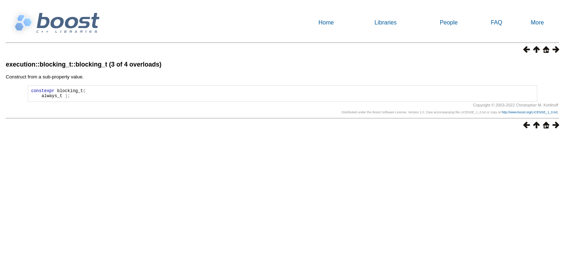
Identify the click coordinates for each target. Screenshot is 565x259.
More (537, 22)
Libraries (385, 22)
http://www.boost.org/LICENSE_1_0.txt (529, 114)
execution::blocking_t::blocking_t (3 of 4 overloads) (83, 64)
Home (326, 22)
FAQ (496, 22)
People (449, 22)
